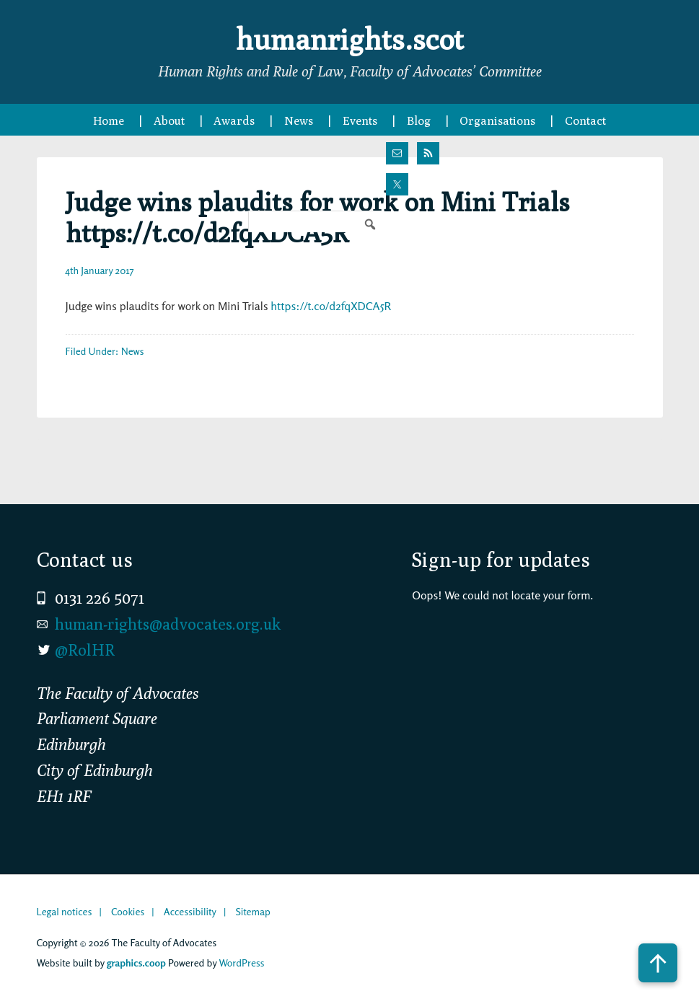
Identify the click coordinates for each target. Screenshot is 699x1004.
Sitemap (252, 911)
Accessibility (190, 911)
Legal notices (64, 911)
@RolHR (85, 649)
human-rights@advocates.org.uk (168, 624)
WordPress (241, 962)
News (132, 351)
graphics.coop (136, 962)
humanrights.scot (350, 39)
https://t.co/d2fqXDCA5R (331, 306)
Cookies (127, 911)
